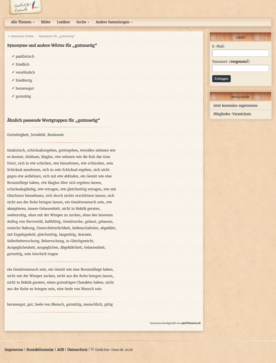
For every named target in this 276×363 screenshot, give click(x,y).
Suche (82, 22)
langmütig (67, 234)
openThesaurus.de (191, 323)
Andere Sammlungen (114, 22)
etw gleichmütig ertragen (80, 189)
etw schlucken (92, 163)
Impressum (14, 350)
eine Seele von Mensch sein (79, 289)
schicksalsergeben (41, 150)
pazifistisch (25, 56)
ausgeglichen (47, 247)
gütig (108, 304)
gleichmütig (47, 234)
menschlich (92, 304)
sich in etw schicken (34, 163)
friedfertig (24, 80)
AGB (60, 350)
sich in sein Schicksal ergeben (66, 170)
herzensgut (25, 88)
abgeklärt (107, 228)
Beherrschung (52, 241)
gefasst (90, 221)
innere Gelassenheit (44, 209)
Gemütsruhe (73, 221)
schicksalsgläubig (21, 189)
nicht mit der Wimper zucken (31, 276)
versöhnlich (25, 72)
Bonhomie (55, 135)
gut (30, 304)
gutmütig (23, 96)
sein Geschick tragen (41, 254)
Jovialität (38, 135)
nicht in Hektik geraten (80, 209)
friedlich (22, 64)
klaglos (47, 157)
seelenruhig (16, 215)
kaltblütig (53, 221)
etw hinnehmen (66, 163)
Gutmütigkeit (18, 135)
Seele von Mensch (49, 304)
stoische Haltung (20, 228)
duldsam (32, 157)
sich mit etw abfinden (60, 176)
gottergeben (68, 150)
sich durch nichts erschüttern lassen (75, 196)
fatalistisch (16, 150)
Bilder (45, 22)
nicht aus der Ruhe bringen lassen (85, 276)
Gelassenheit (94, 247)
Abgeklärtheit (71, 247)
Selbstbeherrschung (23, 241)
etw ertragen (48, 189)
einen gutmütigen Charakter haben (75, 282)
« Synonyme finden (21, 36)
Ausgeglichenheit (21, 247)
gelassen (105, 221)
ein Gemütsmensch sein (84, 202)
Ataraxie (84, 234)
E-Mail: (218, 46)
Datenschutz (77, 350)
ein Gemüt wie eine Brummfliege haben (80, 269)
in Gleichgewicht (79, 241)
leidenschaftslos (85, 228)
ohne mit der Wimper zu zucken (54, 215)
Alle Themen (22, 22)
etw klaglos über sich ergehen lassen (71, 183)
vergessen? (239, 62)
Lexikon (63, 22)
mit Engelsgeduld (21, 234)
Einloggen (221, 78)
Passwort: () (230, 62)
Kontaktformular (40, 350)
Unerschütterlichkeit (53, 228)
